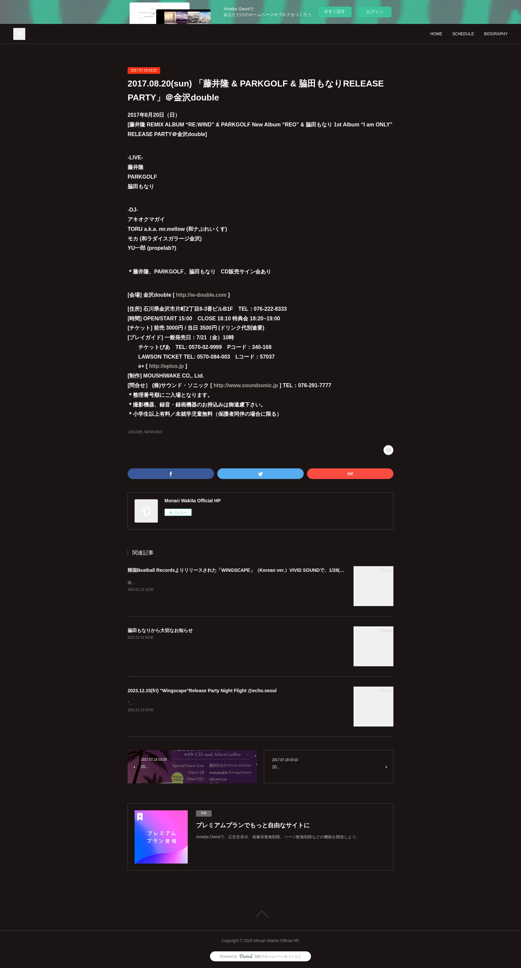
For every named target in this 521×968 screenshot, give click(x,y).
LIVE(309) (135, 432)
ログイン (374, 11)
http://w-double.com (201, 295)
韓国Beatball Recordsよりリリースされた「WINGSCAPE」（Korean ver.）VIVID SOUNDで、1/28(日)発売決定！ (248, 570)
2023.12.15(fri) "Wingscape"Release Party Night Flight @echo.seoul (202, 690)
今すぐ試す (335, 11)
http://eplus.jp (166, 366)
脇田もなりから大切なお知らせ (160, 630)
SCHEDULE (463, 34)
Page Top (260, 914)
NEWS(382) (153, 432)
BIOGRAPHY (496, 34)
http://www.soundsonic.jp (246, 385)
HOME (436, 34)
